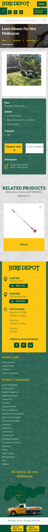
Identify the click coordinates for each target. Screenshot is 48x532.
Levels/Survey (8, 435)
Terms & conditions (10, 373)
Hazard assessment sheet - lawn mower (19, 166)
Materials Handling (10, 439)
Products (16, 40)
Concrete (6, 403)
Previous (24, 201)
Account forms (8, 366)
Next (24, 253)
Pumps (5, 449)
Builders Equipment (10, 392)
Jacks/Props (7, 431)
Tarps (4, 460)
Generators (7, 428)
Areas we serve (8, 362)
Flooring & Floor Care (11, 421)
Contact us (6, 369)
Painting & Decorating (11, 442)
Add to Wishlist (34, 146)
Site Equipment (8, 457)
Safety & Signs (8, 453)
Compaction (7, 399)
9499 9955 (20, 301)
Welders (5, 464)
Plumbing (6, 446)
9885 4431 (20, 286)
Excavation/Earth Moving (13, 413)
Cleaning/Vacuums (10, 395)
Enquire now (13, 148)
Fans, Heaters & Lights (11, 417)
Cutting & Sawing (9, 406)
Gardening (30, 40)
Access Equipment (9, 385)
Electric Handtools (9, 410)
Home (4, 40)
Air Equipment (8, 388)
